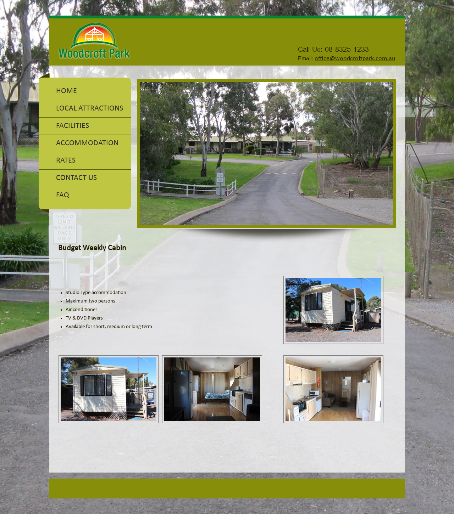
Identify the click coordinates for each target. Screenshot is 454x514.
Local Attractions (89, 109)
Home (66, 91)
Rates (66, 161)
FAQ (62, 195)
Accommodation (87, 143)
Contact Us (76, 178)
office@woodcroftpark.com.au (355, 58)
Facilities (72, 126)
